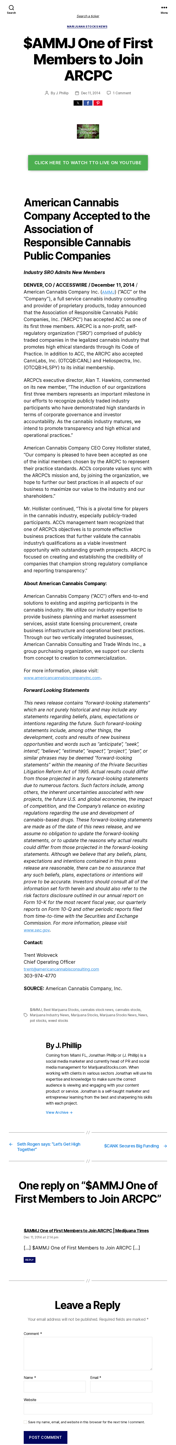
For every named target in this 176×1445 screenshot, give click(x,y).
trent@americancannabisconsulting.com (65, 905)
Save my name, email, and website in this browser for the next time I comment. (84, 1357)
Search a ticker (88, 16)
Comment (32, 1270)
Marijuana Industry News (49, 951)
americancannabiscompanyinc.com (66, 634)
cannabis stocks (125, 946)
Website (30, 1335)
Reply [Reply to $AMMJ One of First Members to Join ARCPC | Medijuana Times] (29, 1196)
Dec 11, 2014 (90, 77)
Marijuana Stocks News (88, 27)
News (139, 951)
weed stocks (50, 957)
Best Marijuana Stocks (60, 946)
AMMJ (103, 276)
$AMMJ (36, 946)
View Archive (58, 1042)
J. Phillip (61, 77)
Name (29, 1314)
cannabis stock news (95, 946)
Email (95, 1314)
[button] (78, 87)
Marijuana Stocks (82, 951)
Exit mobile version (87, 1439)
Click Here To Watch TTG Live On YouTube (88, 147)
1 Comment (122, 77)
